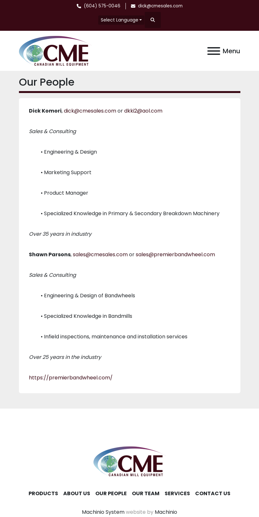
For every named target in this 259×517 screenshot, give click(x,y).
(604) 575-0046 (102, 6)
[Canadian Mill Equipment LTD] (129, 461)
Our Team (146, 493)
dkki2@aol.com (143, 110)
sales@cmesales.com (100, 254)
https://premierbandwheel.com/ (71, 377)
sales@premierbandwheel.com (175, 254)
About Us (76, 493)
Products (43, 493)
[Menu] (213, 51)
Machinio (166, 512)
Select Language (119, 20)
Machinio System (103, 512)
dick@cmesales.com (160, 6)
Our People (111, 493)
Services (177, 493)
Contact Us (212, 493)
